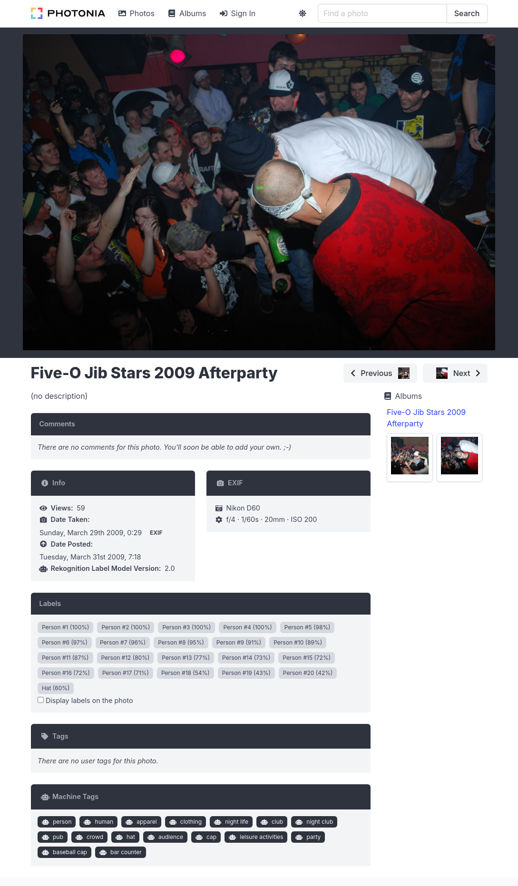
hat (124, 837)
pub (51, 837)
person (55, 822)
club (270, 822)
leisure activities (255, 837)
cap (204, 837)
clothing (184, 822)
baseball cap (63, 852)
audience (164, 837)
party (307, 837)
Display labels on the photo (85, 700)
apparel (140, 822)
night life (230, 822)
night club (313, 822)
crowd (88, 837)
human (97, 822)
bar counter (119, 852)
